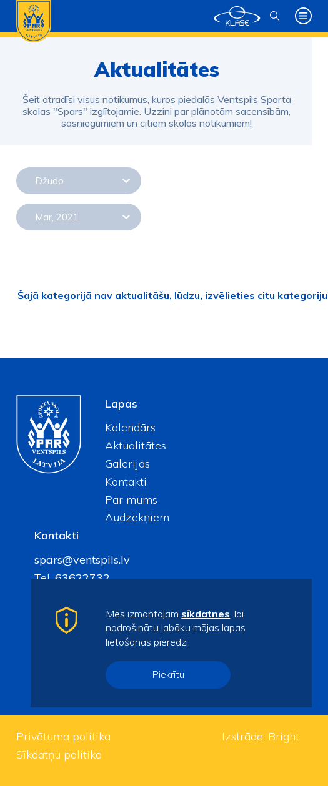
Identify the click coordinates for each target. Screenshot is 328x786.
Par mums (131, 500)
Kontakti (126, 481)
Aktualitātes (135, 445)
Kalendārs (130, 427)
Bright (283, 736)
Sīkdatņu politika (59, 754)
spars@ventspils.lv (82, 560)
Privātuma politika (63, 736)
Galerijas (127, 463)
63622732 (81, 578)
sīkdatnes (205, 613)
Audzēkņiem (137, 517)
